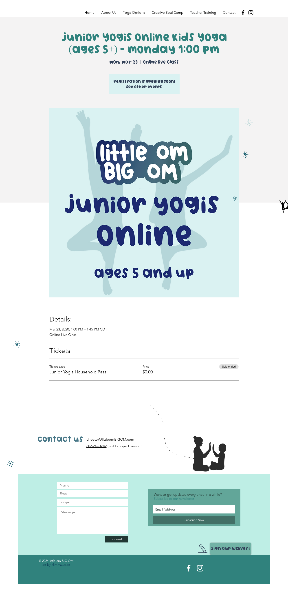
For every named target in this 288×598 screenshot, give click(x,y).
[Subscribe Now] (194, 520)
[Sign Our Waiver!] (230, 549)
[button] (109, 12)
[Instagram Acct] (200, 568)
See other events (144, 87)
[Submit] (116, 539)
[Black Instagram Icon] (251, 12)
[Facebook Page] (188, 568)
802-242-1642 (96, 446)
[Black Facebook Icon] (243, 12)
